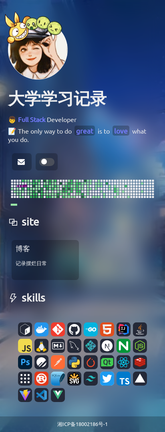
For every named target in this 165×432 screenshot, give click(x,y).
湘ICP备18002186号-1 (82, 423)
